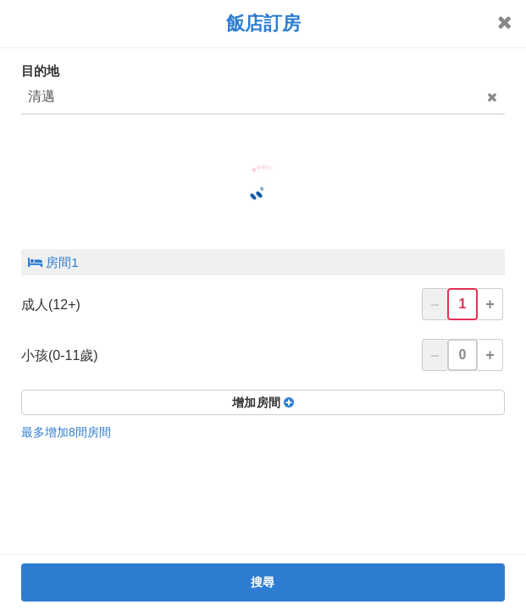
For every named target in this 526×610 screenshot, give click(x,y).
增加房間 (263, 402)
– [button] (434, 304)
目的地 (40, 71)
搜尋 (263, 582)
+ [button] (490, 304)
